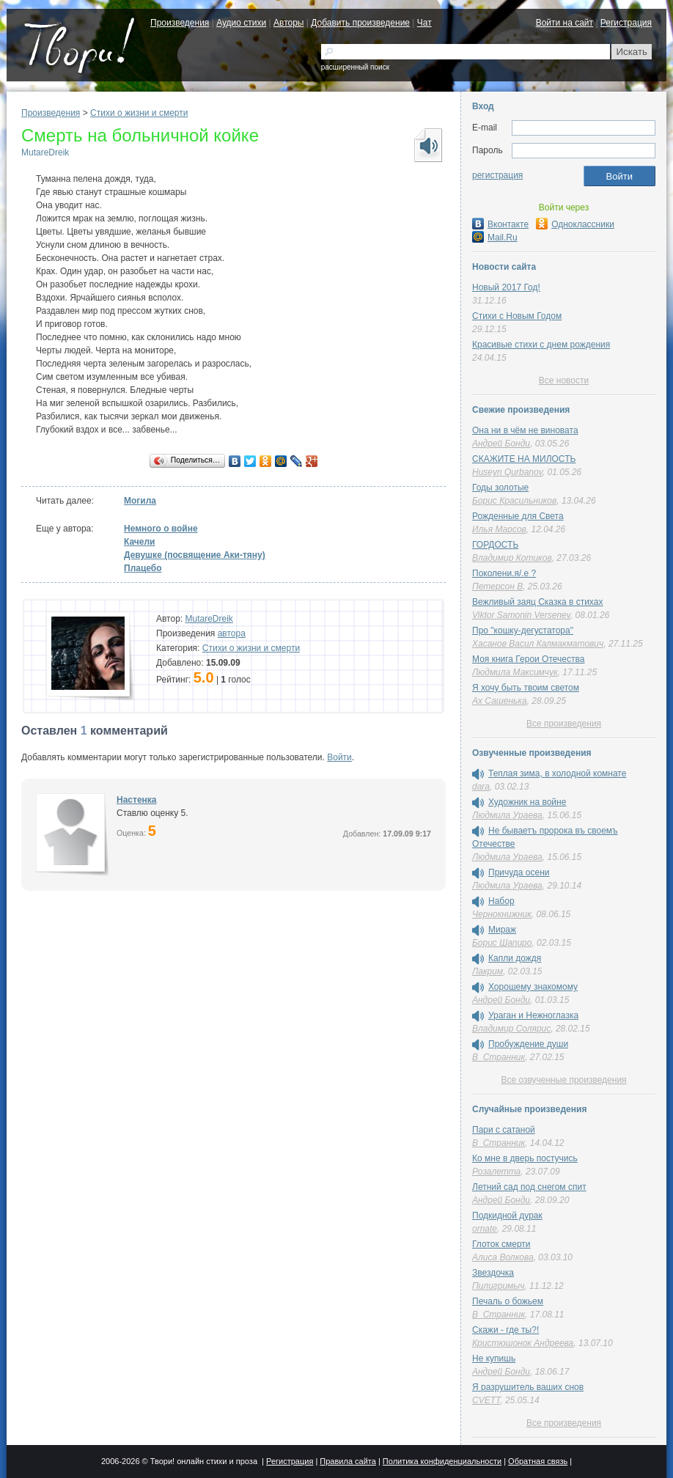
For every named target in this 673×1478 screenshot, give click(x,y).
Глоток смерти (501, 1244)
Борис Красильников (514, 501)
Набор (501, 901)
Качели (139, 542)
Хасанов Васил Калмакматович (537, 644)
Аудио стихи (241, 23)
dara (481, 787)
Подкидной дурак (507, 1215)
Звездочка (493, 1273)
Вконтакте (500, 224)
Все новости (564, 380)
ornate (484, 1229)
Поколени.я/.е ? (504, 573)
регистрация (497, 175)
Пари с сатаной (503, 1130)
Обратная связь (537, 1461)
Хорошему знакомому (533, 987)
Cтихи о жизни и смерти (139, 113)
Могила (140, 501)
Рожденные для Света (518, 516)
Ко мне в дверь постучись (525, 1158)
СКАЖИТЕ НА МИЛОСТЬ (523, 459)
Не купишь (493, 1358)
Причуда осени (519, 872)
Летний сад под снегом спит (529, 1187)
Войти (339, 757)
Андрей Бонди (501, 443)
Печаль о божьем (507, 1301)
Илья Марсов (499, 529)
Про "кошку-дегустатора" (522, 630)
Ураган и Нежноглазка (533, 1015)
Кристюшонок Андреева (522, 1343)
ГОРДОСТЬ (495, 545)
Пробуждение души (528, 1044)
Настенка (137, 800)
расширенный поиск (355, 67)
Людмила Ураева (507, 815)
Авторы (288, 23)
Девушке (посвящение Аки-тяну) (194, 555)
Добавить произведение (360, 23)
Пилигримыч (498, 1286)
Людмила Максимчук (515, 672)
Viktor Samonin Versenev (521, 615)
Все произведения (563, 723)
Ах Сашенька (499, 701)
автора (232, 633)
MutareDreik (45, 152)
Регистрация (626, 23)
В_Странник (498, 1057)
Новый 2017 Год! (506, 287)
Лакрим (487, 971)
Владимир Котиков (512, 558)
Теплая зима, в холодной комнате (557, 773)
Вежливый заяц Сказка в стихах (537, 602)
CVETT (486, 1400)
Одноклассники (575, 224)
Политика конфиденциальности (442, 1461)
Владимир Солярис (511, 1028)
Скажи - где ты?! (505, 1330)
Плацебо (143, 568)
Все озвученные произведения (563, 1080)
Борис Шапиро (502, 943)
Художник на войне (527, 802)
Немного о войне (161, 528)
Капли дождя (514, 958)
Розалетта (496, 1171)
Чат (424, 23)
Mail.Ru (495, 237)
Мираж (502, 929)
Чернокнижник (502, 914)
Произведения (179, 23)
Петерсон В (497, 586)
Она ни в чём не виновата (525, 430)
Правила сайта (348, 1461)
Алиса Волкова (503, 1257)
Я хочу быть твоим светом (525, 688)
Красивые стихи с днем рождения (541, 344)
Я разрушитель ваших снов (528, 1387)
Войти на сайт (564, 23)
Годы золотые (500, 487)
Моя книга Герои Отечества (528, 659)
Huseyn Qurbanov (507, 472)
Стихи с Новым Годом (517, 316)
